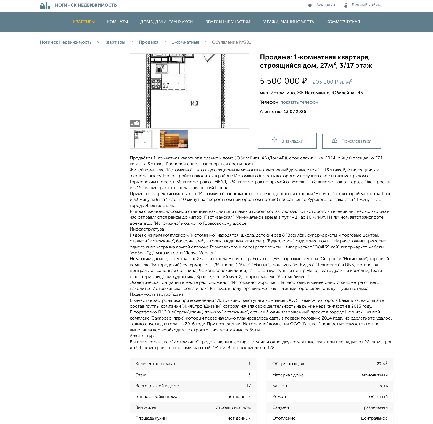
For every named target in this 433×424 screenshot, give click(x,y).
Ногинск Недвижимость (66, 42)
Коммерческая (343, 22)
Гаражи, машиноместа (288, 22)
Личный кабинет (364, 5)
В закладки (287, 140)
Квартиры (84, 22)
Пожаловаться (351, 141)
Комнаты (117, 22)
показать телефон (299, 102)
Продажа (149, 42)
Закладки (321, 5)
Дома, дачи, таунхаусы (167, 22)
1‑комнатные (185, 42)
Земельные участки (228, 22)
